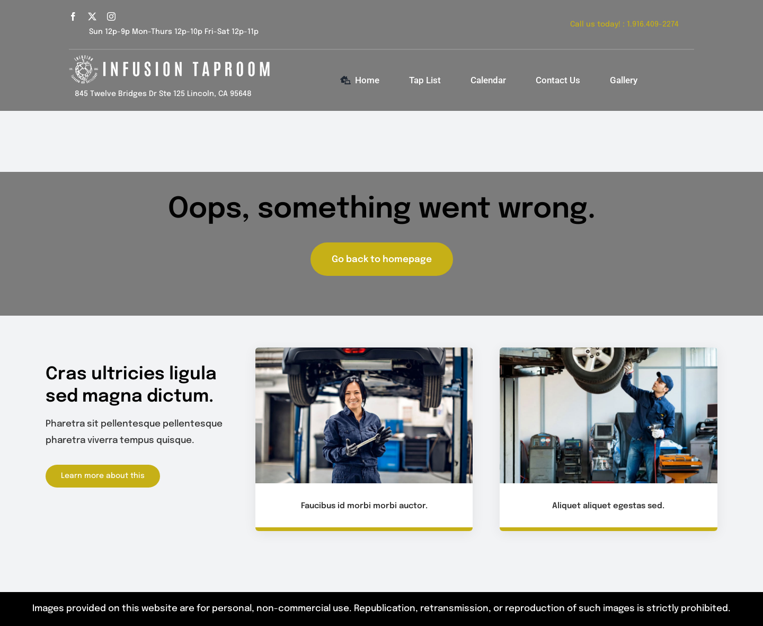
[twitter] (92, 16)
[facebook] (73, 16)
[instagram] (111, 16)
